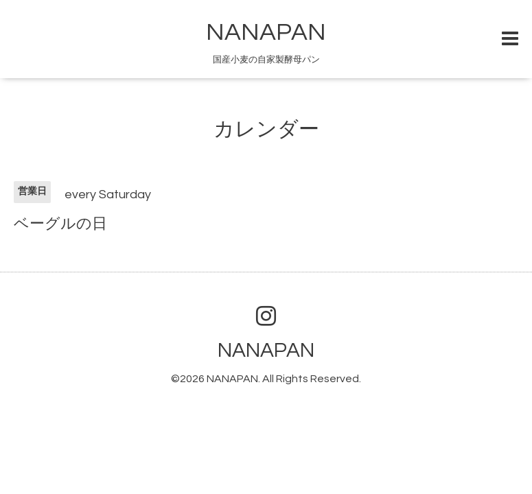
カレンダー (266, 129)
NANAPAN (266, 32)
